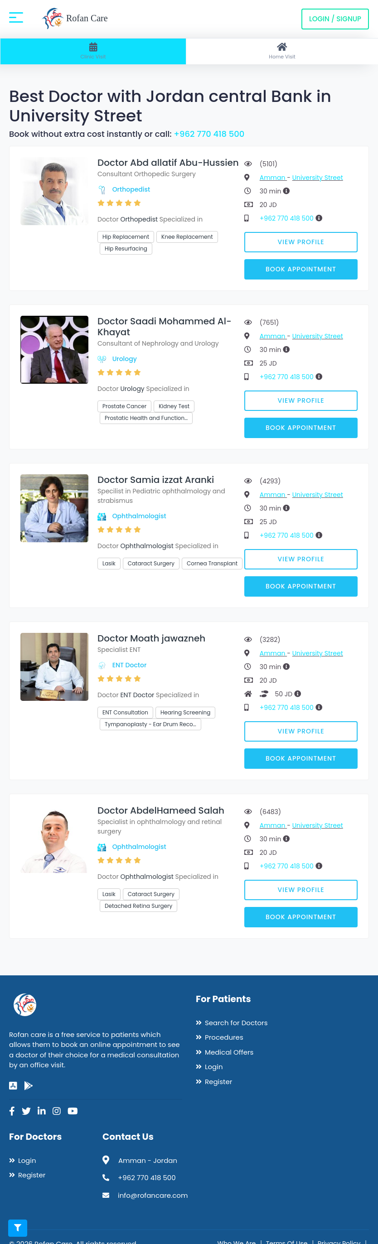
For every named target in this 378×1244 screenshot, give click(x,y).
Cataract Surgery (151, 563)
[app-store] (13, 1085)
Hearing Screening (185, 712)
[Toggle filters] (17, 1228)
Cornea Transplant (212, 563)
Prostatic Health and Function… (146, 418)
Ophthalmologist (139, 516)
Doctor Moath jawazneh (151, 638)
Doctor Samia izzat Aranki (155, 479)
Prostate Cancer (124, 406)
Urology (124, 358)
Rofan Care (74, 19)
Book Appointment (301, 269)
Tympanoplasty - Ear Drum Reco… (150, 724)
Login (214, 1066)
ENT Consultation (125, 712)
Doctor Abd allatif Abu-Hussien (168, 162)
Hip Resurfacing (126, 248)
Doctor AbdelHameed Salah (160, 810)
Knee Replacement (187, 237)
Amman (273, 177)
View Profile (301, 241)
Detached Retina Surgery (138, 906)
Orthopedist (131, 189)
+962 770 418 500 (209, 134)
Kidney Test (174, 406)
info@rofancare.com (153, 1195)
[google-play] (28, 1085)
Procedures (224, 1037)
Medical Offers (229, 1052)
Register (218, 1081)
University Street (317, 177)
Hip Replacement (125, 237)
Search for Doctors (236, 1022)
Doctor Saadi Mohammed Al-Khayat (164, 326)
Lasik (109, 563)
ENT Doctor (129, 665)
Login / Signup (335, 19)
